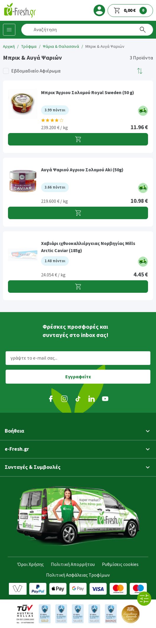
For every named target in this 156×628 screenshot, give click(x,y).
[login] (99, 10)
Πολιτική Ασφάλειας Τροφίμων (78, 575)
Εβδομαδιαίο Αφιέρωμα (36, 71)
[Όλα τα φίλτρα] (144, 598)
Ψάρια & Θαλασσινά (61, 47)
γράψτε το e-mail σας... (34, 358)
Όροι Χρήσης (30, 564)
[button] (140, 71)
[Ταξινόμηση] (140, 71)
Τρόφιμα (29, 47)
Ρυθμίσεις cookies (120, 564)
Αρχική (9, 47)
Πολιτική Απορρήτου (73, 564)
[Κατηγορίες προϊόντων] (9, 30)
